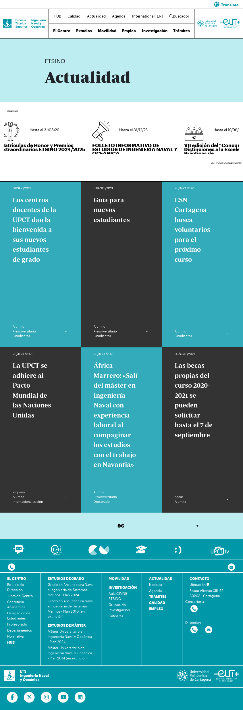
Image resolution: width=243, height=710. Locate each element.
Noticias (155, 584)
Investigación (154, 30)
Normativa (15, 636)
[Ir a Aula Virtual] (141, 552)
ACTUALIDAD (160, 578)
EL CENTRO (16, 578)
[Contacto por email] (231, 567)
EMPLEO (156, 609)
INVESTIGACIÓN (123, 587)
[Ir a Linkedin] (80, 697)
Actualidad (96, 16)
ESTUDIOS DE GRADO (66, 578)
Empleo (129, 30)
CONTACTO (199, 578)
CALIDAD (157, 603)
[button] (184, 4)
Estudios (84, 30)
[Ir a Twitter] (29, 697)
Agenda (119, 16)
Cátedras (116, 616)
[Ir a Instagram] (46, 697)
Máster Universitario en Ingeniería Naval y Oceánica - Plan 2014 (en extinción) (70, 653)
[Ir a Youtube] (63, 697)
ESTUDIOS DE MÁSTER (67, 625)
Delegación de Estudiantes (18, 615)
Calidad (74, 16)
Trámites (181, 30)
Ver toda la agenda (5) (226, 162)
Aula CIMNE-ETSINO (118, 596)
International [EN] (147, 16)
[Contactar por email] (208, 630)
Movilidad (107, 30)
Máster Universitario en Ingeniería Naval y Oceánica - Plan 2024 (70, 636)
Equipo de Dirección (15, 587)
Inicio (49, 42)
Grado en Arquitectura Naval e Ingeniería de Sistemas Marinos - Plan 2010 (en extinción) (70, 608)
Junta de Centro (20, 596)
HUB (57, 16)
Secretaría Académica (16, 604)
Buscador (179, 16)
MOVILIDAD (119, 578)
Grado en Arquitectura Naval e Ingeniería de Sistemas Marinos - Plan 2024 (70, 589)
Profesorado (17, 624)
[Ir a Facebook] (12, 697)
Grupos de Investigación (119, 607)
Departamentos (19, 630)
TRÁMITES (158, 596)
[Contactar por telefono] (11, 567)
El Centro (61, 30)
